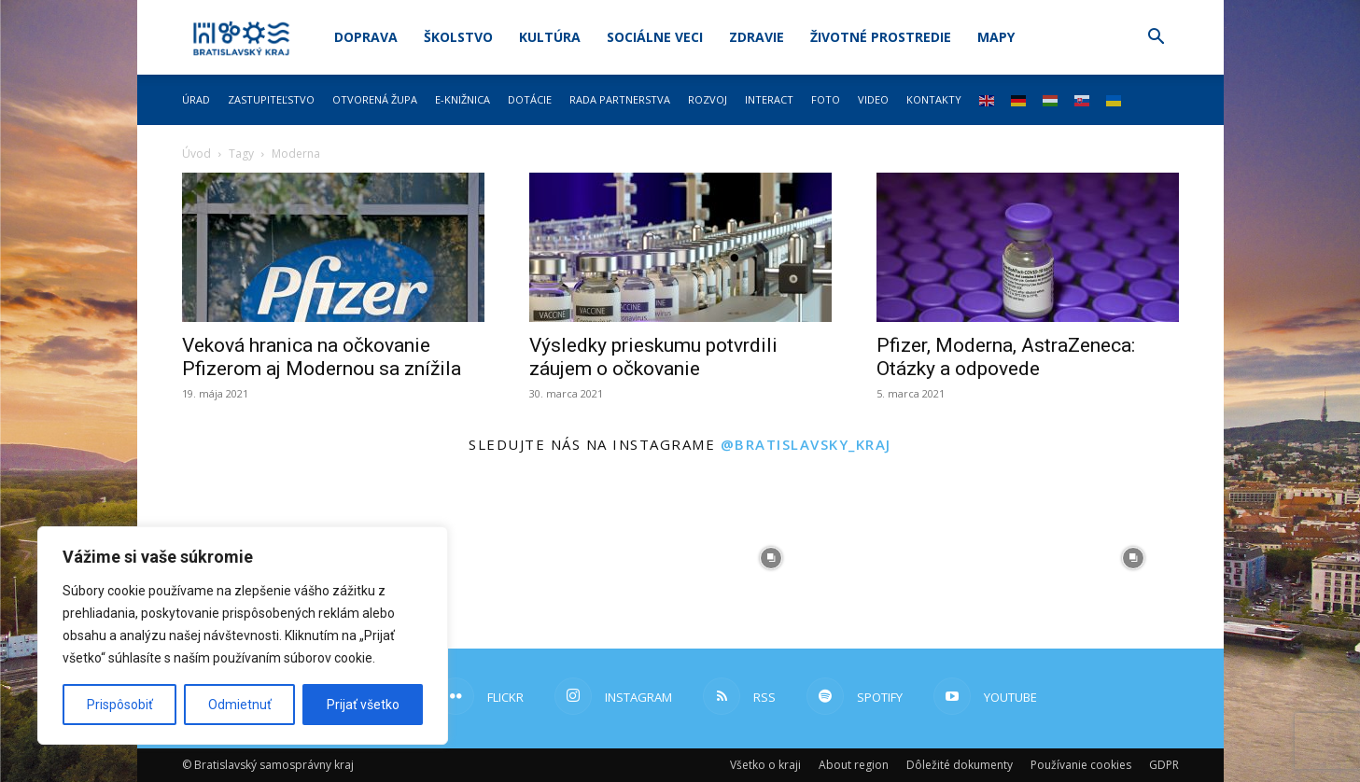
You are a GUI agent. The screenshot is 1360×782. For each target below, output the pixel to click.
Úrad (196, 99)
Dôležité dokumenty (959, 765)
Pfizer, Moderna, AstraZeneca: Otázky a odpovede (1005, 357)
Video (873, 99)
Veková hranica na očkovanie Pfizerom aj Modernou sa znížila (321, 357)
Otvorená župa (374, 99)
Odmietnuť (240, 704)
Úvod (196, 153)
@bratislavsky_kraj (806, 444)
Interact (769, 99)
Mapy (996, 37)
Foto (825, 99)
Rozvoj (707, 99)
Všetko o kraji (765, 765)
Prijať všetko (363, 704)
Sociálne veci (655, 37)
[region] (242, 635)
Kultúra (550, 37)
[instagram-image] (589, 558)
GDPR (1164, 765)
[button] (1156, 39)
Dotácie (530, 99)
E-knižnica (462, 99)
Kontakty (933, 99)
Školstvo (458, 37)
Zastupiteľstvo (271, 99)
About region (854, 765)
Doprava (366, 37)
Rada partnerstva (619, 99)
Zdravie (756, 37)
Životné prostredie (880, 37)
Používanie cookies (1081, 765)
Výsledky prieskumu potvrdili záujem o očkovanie (653, 357)
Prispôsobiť (120, 704)
